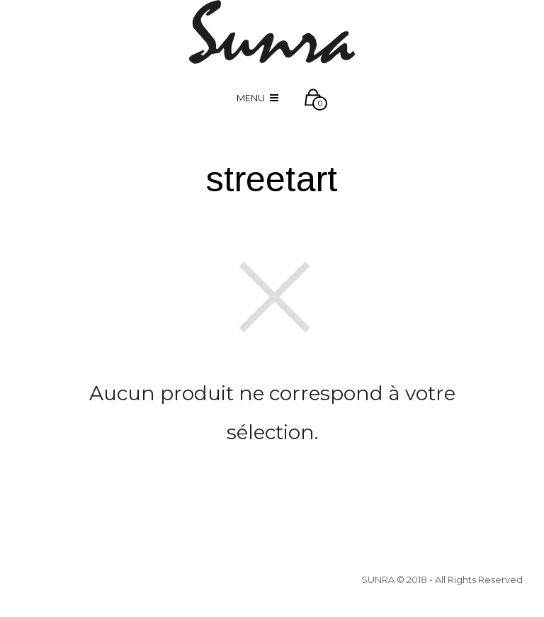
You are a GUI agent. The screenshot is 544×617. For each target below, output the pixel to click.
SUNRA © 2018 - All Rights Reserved (442, 579)
